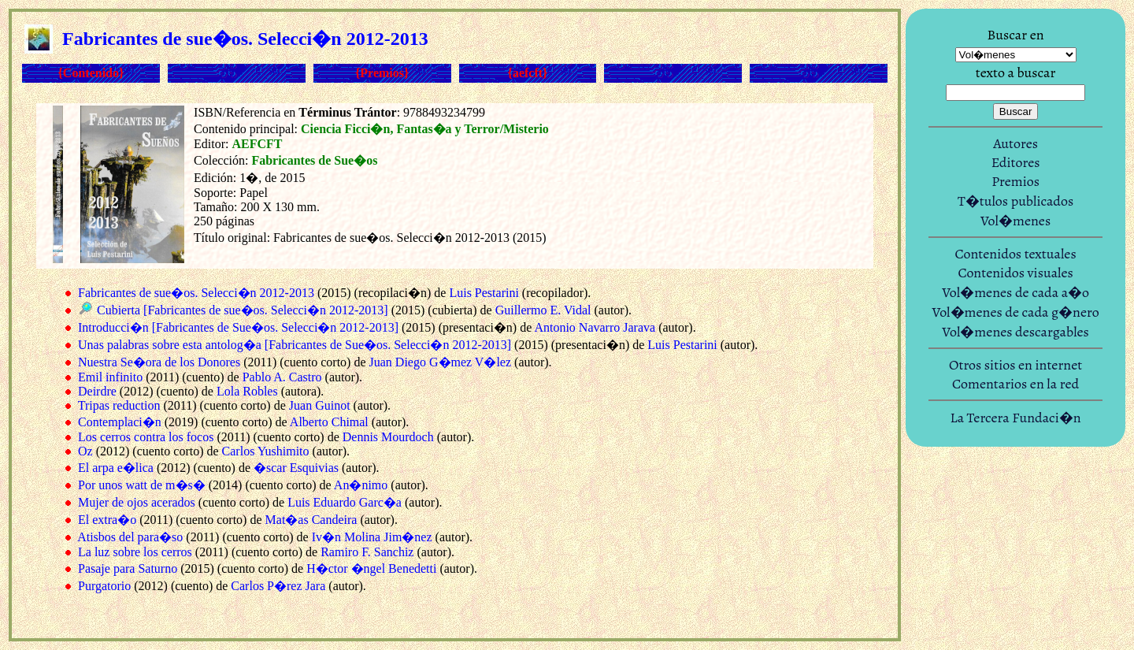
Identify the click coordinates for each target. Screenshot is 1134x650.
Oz (85, 451)
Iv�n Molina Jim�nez (372, 537)
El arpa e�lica (116, 467)
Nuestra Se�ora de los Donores (159, 362)
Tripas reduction (119, 405)
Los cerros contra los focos (145, 437)
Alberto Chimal (329, 422)
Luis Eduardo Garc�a (344, 502)
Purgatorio (104, 585)
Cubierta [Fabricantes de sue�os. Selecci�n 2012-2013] (242, 310)
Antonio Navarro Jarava (594, 327)
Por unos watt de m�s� (142, 485)
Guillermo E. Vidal (543, 310)
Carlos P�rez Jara (278, 585)
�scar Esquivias (296, 467)
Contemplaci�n (119, 422)
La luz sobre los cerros (135, 552)
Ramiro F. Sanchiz (367, 552)
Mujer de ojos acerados (136, 502)
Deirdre (97, 391)
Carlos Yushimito (265, 451)
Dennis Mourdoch (388, 437)
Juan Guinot (319, 405)
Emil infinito (110, 377)
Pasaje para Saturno (127, 568)
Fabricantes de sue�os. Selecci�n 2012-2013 (196, 292)
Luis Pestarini (483, 292)
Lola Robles (247, 391)
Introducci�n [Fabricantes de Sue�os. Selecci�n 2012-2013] (238, 327)
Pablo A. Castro (282, 377)
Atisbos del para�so (130, 537)
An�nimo (360, 485)
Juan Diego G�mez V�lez (440, 362)
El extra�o (107, 519)
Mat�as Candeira (311, 519)
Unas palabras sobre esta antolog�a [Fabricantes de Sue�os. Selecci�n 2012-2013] (294, 344)
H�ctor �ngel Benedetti (371, 568)
